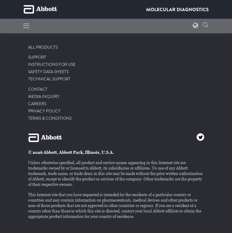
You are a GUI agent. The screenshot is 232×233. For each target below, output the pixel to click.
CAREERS (37, 104)
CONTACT (37, 89)
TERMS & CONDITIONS (50, 118)
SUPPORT (37, 57)
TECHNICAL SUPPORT (49, 79)
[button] (205, 25)
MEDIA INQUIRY (44, 97)
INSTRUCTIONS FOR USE (52, 65)
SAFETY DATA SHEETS (48, 72)
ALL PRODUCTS (43, 47)
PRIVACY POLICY (44, 111)
